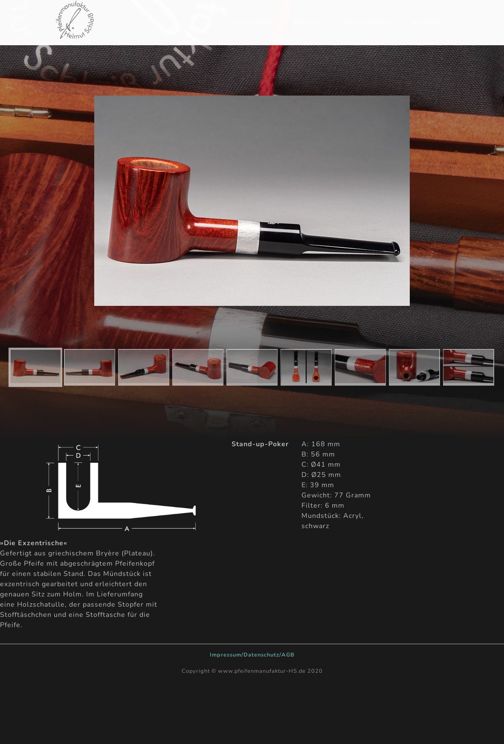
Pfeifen (306, 22)
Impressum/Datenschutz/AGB (252, 655)
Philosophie (252, 22)
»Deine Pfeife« (365, 22)
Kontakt (426, 22)
